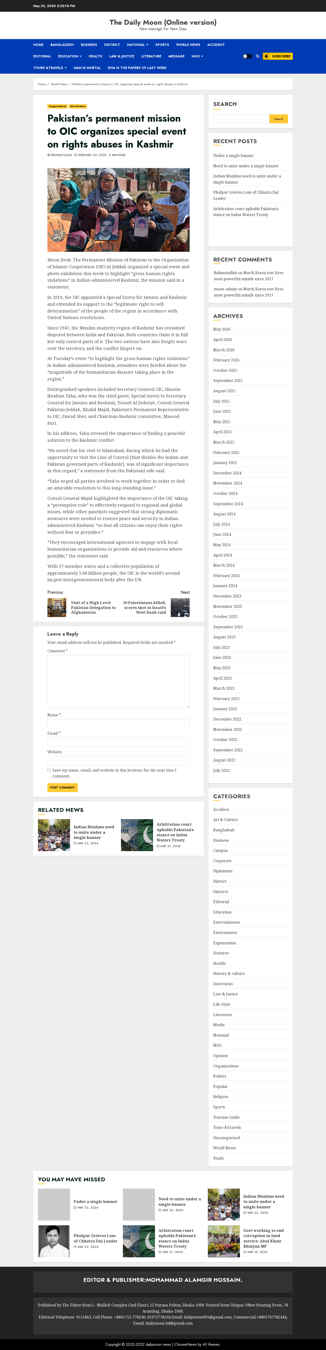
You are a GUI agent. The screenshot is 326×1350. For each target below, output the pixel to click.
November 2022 (227, 729)
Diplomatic (223, 870)
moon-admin (225, 289)
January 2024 (225, 585)
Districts (220, 891)
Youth (218, 1158)
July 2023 (221, 647)
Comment (57, 650)
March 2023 (223, 688)
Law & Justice (121, 56)
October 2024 (225, 493)
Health (95, 56)
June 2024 (222, 534)
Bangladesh (62, 44)
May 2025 (221, 421)
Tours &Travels (48, 67)
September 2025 (228, 380)
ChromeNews (185, 1344)
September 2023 (228, 626)
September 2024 (228, 503)
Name (54, 714)
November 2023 (227, 606)
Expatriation (224, 942)
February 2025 (226, 452)
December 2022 (227, 719)
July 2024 (221, 524)
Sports (162, 44)
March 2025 (223, 442)
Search (225, 104)
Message (176, 56)
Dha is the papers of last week (137, 67)
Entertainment (226, 922)
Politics (219, 1076)
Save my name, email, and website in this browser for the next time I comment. (114, 773)
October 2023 (225, 616)
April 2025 (222, 431)
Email (54, 733)
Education (68, 56)
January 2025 (225, 462)
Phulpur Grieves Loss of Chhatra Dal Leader (54, 1241)
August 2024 (224, 514)
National (136, 44)
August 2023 (224, 637)
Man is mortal (87, 67)
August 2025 (224, 390)
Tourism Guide (226, 1117)
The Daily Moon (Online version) (163, 22)
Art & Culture (225, 819)
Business (89, 44)
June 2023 (222, 657)
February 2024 (226, 575)
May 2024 (221, 544)
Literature (151, 56)
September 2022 (228, 750)
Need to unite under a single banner (246, 165)
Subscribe (276, 56)
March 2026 (223, 350)
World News (188, 44)
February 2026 (226, 360)
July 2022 (221, 770)
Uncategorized (226, 1137)
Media (219, 1024)
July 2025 (221, 401)
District (112, 44)
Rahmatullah (61, 155)
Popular (220, 1086)
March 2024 (223, 565)
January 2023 (225, 708)
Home (38, 44)
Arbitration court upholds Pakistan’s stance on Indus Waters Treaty (137, 835)
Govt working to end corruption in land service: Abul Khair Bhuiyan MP (224, 1241)
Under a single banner (233, 155)
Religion (220, 1096)
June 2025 (222, 411)
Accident (216, 44)
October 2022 (225, 739)
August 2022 (224, 760)
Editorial (42, 56)
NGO (196, 56)
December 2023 (227, 596)
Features (221, 953)
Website (54, 751)
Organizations (57, 106)
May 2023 (221, 667)
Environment (225, 932)
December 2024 (227, 473)
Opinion (220, 1055)
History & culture (229, 973)
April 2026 (222, 339)
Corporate (222, 860)
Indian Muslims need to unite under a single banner (54, 835)
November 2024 (227, 483)
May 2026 (221, 329)
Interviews (223, 983)
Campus (220, 850)
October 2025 (225, 370)
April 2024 (222, 555)
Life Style (221, 1004)
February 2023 (226, 698)
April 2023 (222, 678)
